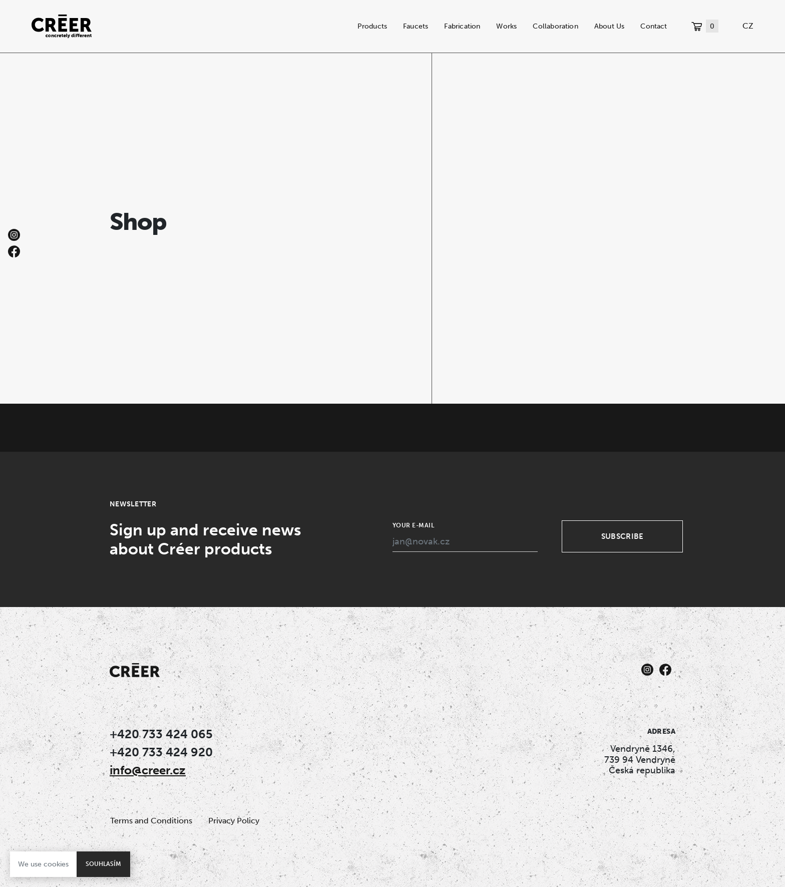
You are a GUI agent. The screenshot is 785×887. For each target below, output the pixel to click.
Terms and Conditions (151, 820)
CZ (747, 26)
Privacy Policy (233, 820)
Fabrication (462, 26)
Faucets (415, 26)
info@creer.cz (148, 770)
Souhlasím (103, 863)
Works (506, 26)
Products (372, 26)
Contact (653, 26)
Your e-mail (413, 525)
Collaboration (555, 26)
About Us (609, 26)
